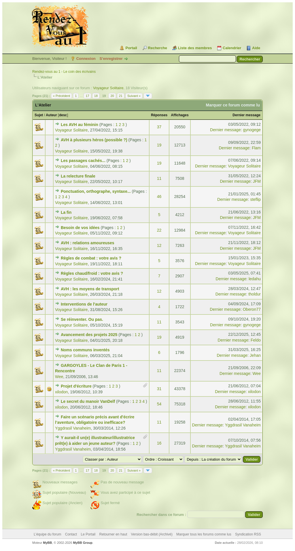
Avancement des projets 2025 (89, 334)
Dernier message (246, 115)
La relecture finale (78, 176)
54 (159, 404)
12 (159, 245)
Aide (256, 48)
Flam (256, 148)
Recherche (157, 48)
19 (159, 145)
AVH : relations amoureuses (87, 243)
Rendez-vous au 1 (46, 72)
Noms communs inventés (85, 350)
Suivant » (134, 96)
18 (96, 96)
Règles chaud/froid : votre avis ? (92, 273)
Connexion (86, 58)
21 (120, 96)
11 (159, 178)
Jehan (255, 355)
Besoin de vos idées (80, 227)
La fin (66, 212)
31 (159, 388)
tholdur (254, 294)
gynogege (252, 129)
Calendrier (232, 48)
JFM (257, 181)
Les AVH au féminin (79, 124)
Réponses (159, 115)
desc (63, 115)
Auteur (51, 115)
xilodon (61, 392)
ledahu (255, 279)
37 (159, 127)
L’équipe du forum (47, 534)
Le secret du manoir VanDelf (88, 401)
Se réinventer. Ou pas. (82, 319)
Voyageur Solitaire (108, 88)
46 (159, 196)
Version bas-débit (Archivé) (152, 534)
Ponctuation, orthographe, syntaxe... (96, 191)
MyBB (47, 542)
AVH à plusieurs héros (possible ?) (94, 140)
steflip (255, 199)
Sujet (39, 115)
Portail (131, 48)
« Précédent (61, 96)
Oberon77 (252, 309)
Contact (71, 534)
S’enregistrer (110, 58)
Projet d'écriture (76, 386)
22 (159, 230)
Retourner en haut (113, 534)
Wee (59, 376)
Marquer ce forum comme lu (233, 105)
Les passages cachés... (83, 160)
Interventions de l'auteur (84, 304)
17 (87, 96)
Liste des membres (195, 48)
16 (159, 443)
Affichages (179, 115)
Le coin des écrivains (79, 72)
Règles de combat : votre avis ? (91, 258)
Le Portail (88, 534)
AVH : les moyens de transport (90, 289)
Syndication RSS (248, 534)
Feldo (256, 340)
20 (112, 96)
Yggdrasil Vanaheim (73, 428)
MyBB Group (82, 542)
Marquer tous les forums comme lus (203, 534)
